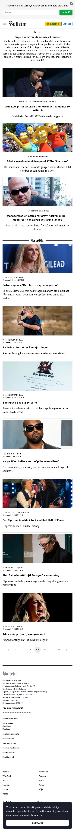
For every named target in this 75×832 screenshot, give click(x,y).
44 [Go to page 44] (30, 650)
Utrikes (5, 780)
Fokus (41, 780)
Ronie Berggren (9, 752)
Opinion (42, 776)
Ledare (5, 789)
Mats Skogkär (8, 723)
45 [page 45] (37, 650)
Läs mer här (37, 815)
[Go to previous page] (8, 650)
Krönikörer (43, 771)
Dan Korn (6, 729)
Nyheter (6, 771)
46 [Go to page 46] (45, 650)
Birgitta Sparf (8, 757)
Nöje (41, 789)
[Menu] (5, 24)
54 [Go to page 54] (59, 650)
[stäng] (71, 4)
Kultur (41, 785)
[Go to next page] (66, 650)
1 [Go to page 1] (15, 650)
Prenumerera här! (13, 708)
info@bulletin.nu (19, 689)
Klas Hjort (7, 726)
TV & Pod (7, 776)
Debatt (5, 793)
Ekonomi (6, 785)
